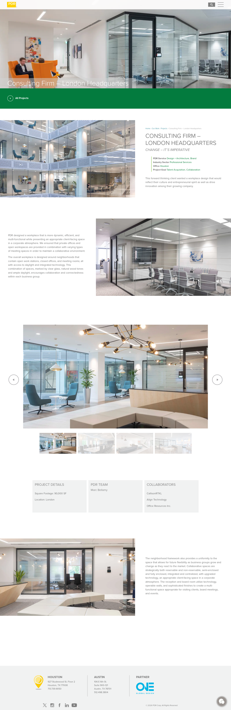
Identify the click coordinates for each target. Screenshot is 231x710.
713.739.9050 (54, 688)
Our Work (155, 128)
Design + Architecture (178, 158)
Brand (193, 158)
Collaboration (193, 169)
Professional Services (181, 162)
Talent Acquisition (176, 169)
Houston (164, 166)
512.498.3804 (101, 692)
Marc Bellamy (99, 490)
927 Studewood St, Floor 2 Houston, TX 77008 (61, 683)
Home (147, 128)
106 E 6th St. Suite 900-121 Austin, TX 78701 (102, 685)
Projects (164, 128)
